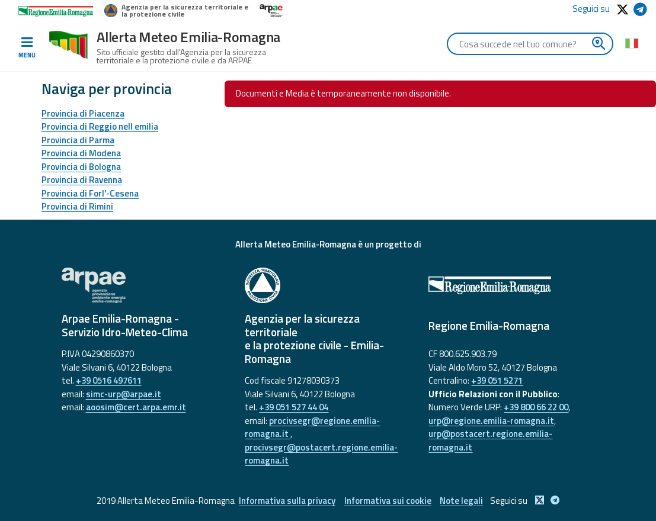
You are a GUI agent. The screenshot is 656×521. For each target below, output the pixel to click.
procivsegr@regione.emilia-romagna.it (312, 427)
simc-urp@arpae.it (123, 394)
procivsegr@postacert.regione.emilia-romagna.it (321, 454)
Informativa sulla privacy (287, 500)
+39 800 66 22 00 (536, 407)
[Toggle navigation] (26, 48)
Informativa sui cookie (387, 500)
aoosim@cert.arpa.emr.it (136, 407)
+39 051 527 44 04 (293, 407)
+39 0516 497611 (109, 380)
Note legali (462, 500)
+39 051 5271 (497, 380)
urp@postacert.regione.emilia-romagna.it (490, 440)
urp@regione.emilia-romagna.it (491, 420)
